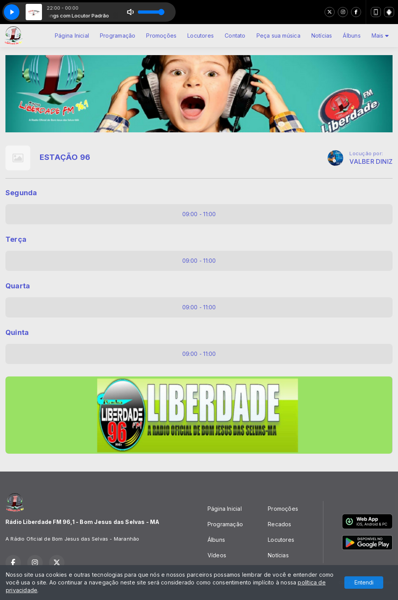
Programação (117, 35)
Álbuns (351, 35)
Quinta (17, 332)
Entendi (364, 582)
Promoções (161, 35)
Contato (235, 35)
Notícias (321, 35)
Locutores (200, 35)
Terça (15, 239)
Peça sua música (278, 35)
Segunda (21, 193)
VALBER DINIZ (371, 161)
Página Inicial (72, 35)
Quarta (17, 286)
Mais (380, 35)
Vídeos (217, 555)
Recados (279, 524)
